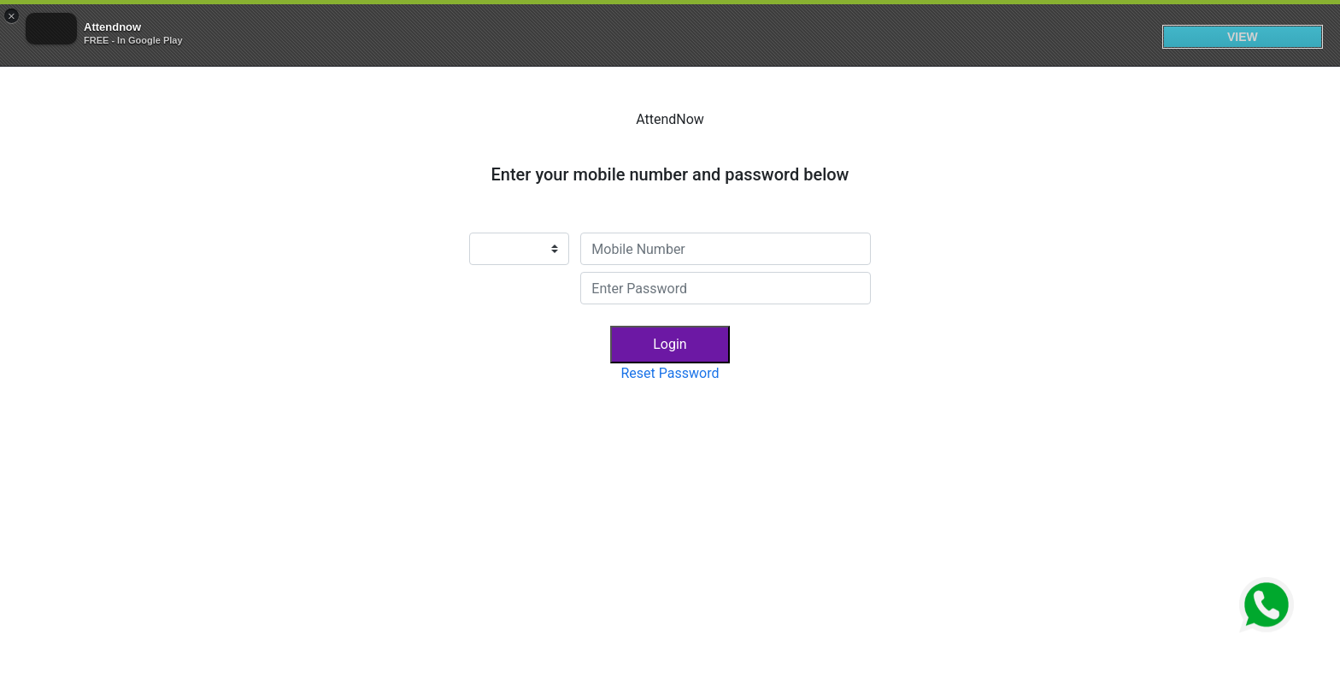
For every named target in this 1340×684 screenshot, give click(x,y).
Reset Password (670, 373)
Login (669, 344)
